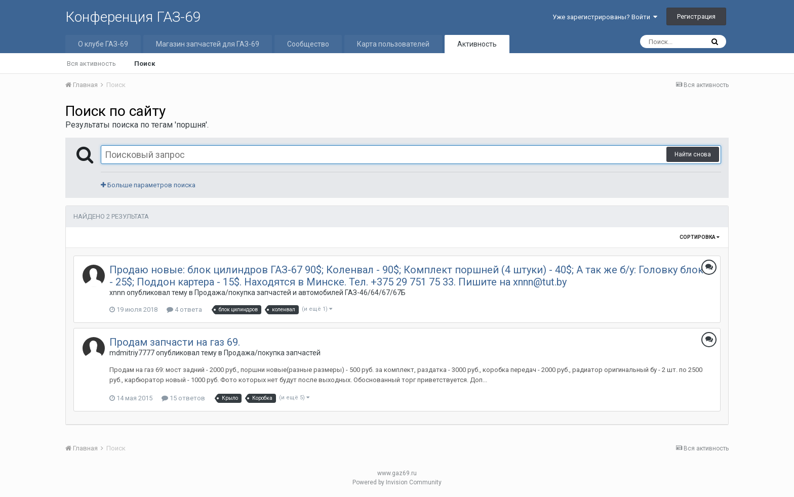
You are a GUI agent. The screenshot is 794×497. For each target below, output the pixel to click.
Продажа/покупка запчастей (272, 353)
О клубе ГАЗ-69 (103, 44)
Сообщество (308, 44)
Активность (477, 44)
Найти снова (692, 154)
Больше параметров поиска (148, 185)
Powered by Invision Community (397, 482)
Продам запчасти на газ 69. (174, 342)
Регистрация (696, 16)
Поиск (144, 63)
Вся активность (91, 63)
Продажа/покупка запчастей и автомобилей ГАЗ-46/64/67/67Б (300, 292)
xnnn (117, 292)
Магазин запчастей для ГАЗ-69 (207, 44)
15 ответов (183, 398)
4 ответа (184, 309)
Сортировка (700, 237)
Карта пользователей (393, 44)
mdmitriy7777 (131, 353)
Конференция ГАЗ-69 (133, 17)
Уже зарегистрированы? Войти (604, 17)
